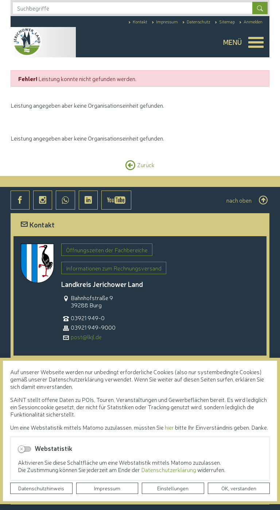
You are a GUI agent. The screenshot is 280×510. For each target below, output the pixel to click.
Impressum (107, 488)
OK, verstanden (238, 488)
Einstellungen (172, 488)
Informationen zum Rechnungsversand (114, 268)
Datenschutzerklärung (169, 469)
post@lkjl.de (86, 337)
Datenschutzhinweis (41, 488)
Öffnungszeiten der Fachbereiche (107, 250)
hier (169, 427)
